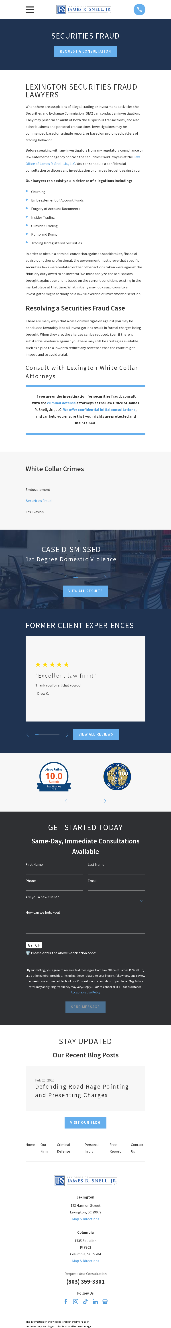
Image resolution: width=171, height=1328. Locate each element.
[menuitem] (85, 489)
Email (92, 881)
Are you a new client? (42, 897)
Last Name (96, 865)
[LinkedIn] (95, 1301)
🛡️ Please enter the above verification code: (61, 953)
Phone (31, 881)
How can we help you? (43, 913)
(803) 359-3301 (85, 1281)
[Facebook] (65, 1301)
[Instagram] (75, 1301)
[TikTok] (85, 1301)
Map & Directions (85, 1219)
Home (30, 1144)
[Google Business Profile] (105, 1301)
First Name (34, 865)
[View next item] (106, 577)
